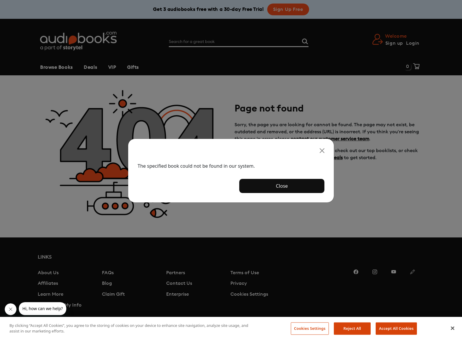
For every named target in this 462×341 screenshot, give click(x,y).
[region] (231, 329)
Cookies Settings (310, 328)
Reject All (352, 328)
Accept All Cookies (396, 328)
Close (282, 186)
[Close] (322, 150)
